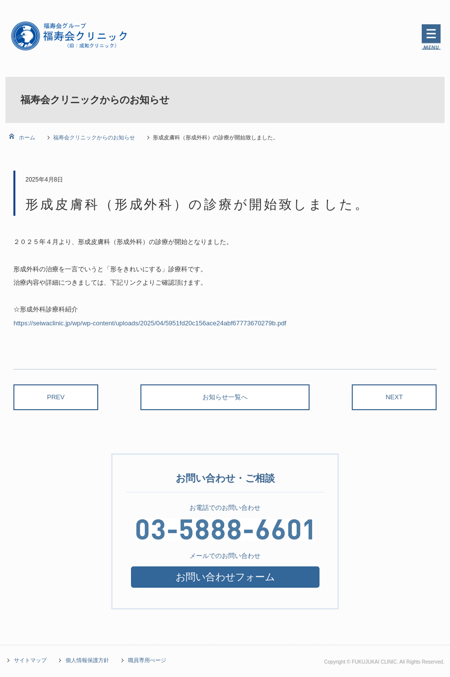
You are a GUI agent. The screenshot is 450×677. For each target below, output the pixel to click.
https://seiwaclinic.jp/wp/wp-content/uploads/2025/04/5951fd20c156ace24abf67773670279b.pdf (149, 323)
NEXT (394, 397)
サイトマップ (30, 660)
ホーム (26, 137)
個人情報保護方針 (87, 660)
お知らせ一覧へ (225, 397)
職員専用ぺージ (147, 660)
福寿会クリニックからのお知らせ (94, 137)
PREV (55, 397)
